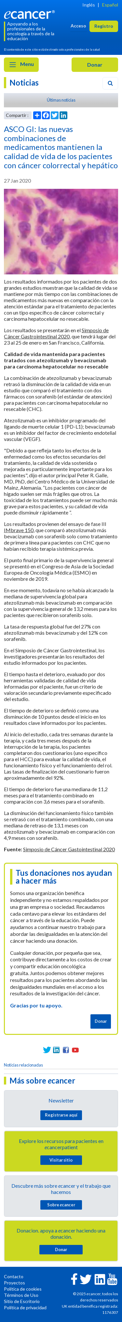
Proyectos (14, 1282)
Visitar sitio (61, 1160)
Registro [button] (103, 26)
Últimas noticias (61, 100)
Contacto (13, 1276)
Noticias (24, 82)
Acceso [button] (78, 25)
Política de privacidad (25, 1307)
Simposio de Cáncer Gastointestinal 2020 (69, 849)
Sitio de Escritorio (22, 1301)
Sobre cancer (61, 1204)
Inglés (88, 5)
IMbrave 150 (19, 530)
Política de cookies (23, 1289)
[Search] (110, 83)
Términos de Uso (21, 1295)
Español (110, 5)
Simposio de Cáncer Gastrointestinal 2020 (56, 333)
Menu (21, 65)
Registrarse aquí (61, 1115)
